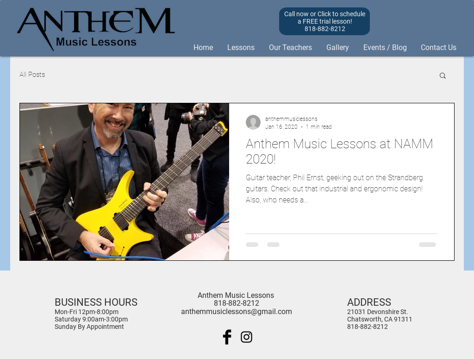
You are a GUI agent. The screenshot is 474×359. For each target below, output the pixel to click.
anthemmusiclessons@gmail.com (236, 311)
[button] (442, 76)
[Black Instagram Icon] (246, 337)
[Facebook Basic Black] (227, 337)
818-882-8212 (367, 326)
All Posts (32, 74)
